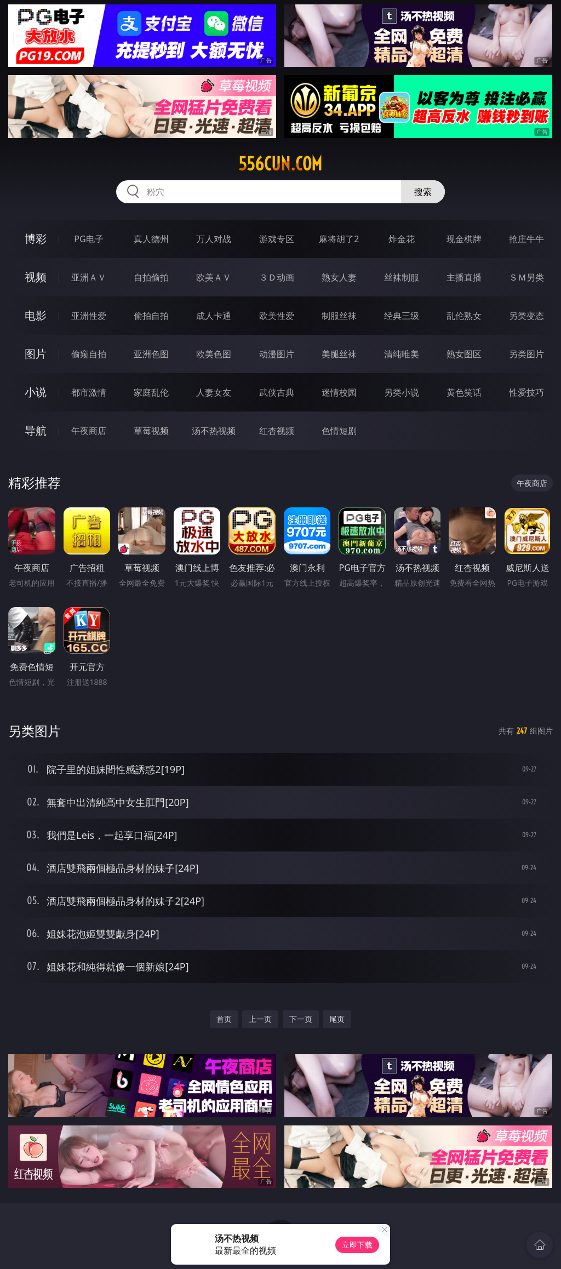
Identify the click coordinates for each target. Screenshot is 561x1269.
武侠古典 (276, 392)
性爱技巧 (526, 392)
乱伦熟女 (464, 316)
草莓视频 (151, 431)
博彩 (36, 238)
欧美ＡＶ (213, 277)
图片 (36, 353)
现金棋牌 (464, 239)
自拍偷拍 (151, 277)
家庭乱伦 (151, 392)
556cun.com (280, 164)
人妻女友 (213, 392)
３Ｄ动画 (276, 277)
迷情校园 (339, 392)
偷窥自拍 (88, 354)
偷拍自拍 (151, 316)
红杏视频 (276, 431)
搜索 (423, 192)
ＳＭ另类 (526, 277)
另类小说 (401, 392)
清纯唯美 (401, 354)
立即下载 (357, 1244)
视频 (36, 277)
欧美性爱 (276, 316)
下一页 (300, 1019)
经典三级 (401, 316)
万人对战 (213, 239)
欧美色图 (213, 354)
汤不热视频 (214, 431)
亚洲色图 (151, 354)
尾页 (337, 1019)
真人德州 (151, 239)
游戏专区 (276, 239)
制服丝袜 (339, 316)
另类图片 (526, 354)
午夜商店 (88, 431)
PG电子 (88, 239)
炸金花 (401, 239)
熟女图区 (464, 354)
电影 (36, 315)
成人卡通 (213, 316)
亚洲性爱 (88, 316)
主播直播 (464, 277)
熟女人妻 (339, 277)
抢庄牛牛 (526, 239)
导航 (36, 430)
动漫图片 (276, 354)
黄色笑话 (464, 392)
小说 (36, 392)
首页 (224, 1019)
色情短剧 (339, 431)
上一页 (260, 1019)
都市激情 (88, 392)
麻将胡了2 (339, 239)
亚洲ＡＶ (88, 277)
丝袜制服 (401, 277)
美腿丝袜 (339, 354)
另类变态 (526, 316)
